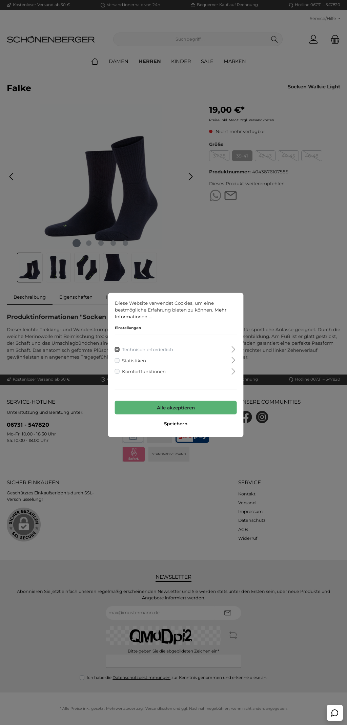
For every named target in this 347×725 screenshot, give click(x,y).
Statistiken (132, 358)
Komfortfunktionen (142, 369)
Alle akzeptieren (173, 405)
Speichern (173, 421)
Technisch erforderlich (145, 347)
